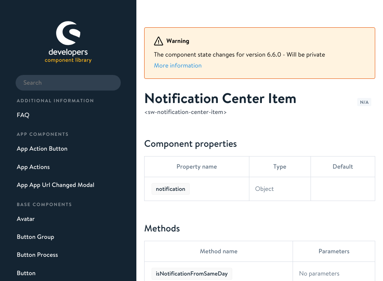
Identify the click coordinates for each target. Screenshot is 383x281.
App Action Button (42, 148)
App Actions (33, 167)
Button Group (35, 237)
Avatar (26, 219)
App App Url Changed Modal (55, 185)
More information (178, 65)
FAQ (23, 115)
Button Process (37, 255)
